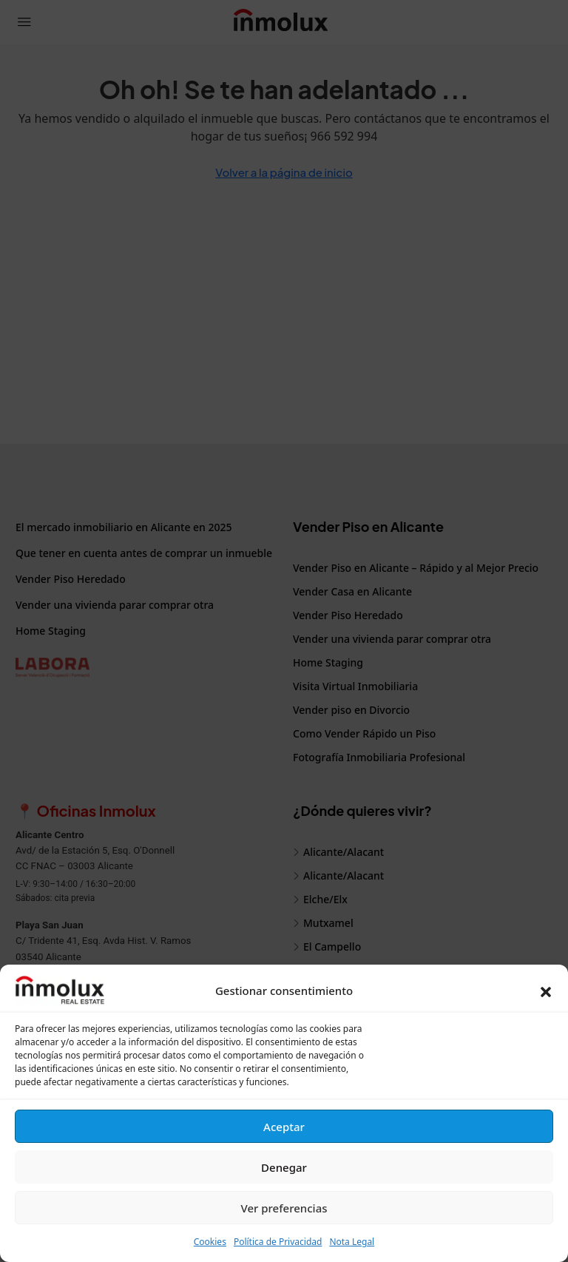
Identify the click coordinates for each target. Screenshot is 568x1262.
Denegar (284, 1167)
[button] (545, 990)
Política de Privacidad (278, 1241)
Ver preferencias (283, 1208)
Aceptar (284, 1126)
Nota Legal (351, 1241)
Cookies (210, 1241)
